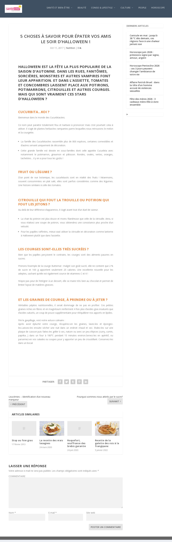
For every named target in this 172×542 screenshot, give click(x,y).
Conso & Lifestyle (102, 10)
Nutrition (70, 50)
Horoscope (158, 10)
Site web (90, 514)
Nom (12, 514)
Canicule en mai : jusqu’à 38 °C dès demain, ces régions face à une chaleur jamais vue (145, 42)
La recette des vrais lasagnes (51, 444)
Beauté (82, 10)
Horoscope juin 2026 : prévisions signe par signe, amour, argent (144, 57)
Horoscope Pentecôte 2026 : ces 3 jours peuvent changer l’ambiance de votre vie (144, 72)
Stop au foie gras (22, 442)
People (142, 10)
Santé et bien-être (58, 10)
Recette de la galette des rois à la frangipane (107, 445)
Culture (125, 10)
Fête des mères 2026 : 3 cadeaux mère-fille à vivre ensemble (144, 104)
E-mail (52, 514)
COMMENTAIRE (17, 478)
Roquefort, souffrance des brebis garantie (76, 445)
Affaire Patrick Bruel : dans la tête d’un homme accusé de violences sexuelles (144, 89)
